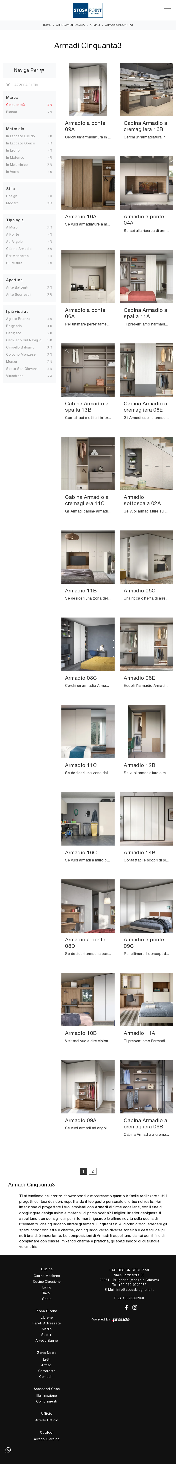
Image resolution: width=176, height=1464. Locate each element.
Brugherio (14, 326)
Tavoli (46, 1293)
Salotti (46, 1335)
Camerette (46, 1371)
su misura (14, 263)
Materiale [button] (15, 129)
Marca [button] (12, 98)
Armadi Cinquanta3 (119, 24)
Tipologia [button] (15, 220)
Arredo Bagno (47, 1340)
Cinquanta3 (15, 105)
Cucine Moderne (47, 1276)
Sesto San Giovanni (22, 369)
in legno (13, 150)
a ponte (12, 234)
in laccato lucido (20, 136)
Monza (11, 361)
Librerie (47, 1317)
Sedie (47, 1299)
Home (47, 24)
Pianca (11, 112)
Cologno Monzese (21, 354)
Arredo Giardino (47, 1439)
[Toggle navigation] (167, 10)
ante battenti (17, 287)
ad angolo (14, 241)
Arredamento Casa (70, 24)
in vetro (12, 172)
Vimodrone (15, 376)
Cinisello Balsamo (20, 347)
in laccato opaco (20, 143)
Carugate (13, 333)
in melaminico (17, 165)
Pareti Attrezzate (47, 1323)
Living (46, 1287)
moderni (12, 203)
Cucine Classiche (47, 1281)
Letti (47, 1359)
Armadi (95, 24)
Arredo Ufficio (46, 1420)
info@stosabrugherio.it (135, 1289)
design (11, 196)
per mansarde (17, 256)
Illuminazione (46, 1395)
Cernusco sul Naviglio (24, 340)
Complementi (46, 1401)
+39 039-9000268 (132, 1285)
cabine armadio (19, 249)
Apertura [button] (14, 280)
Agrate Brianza (18, 319)
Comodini (46, 1377)
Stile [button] (10, 189)
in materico (15, 157)
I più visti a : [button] (17, 311)
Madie (47, 1329)
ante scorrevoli (18, 294)
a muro (12, 227)
